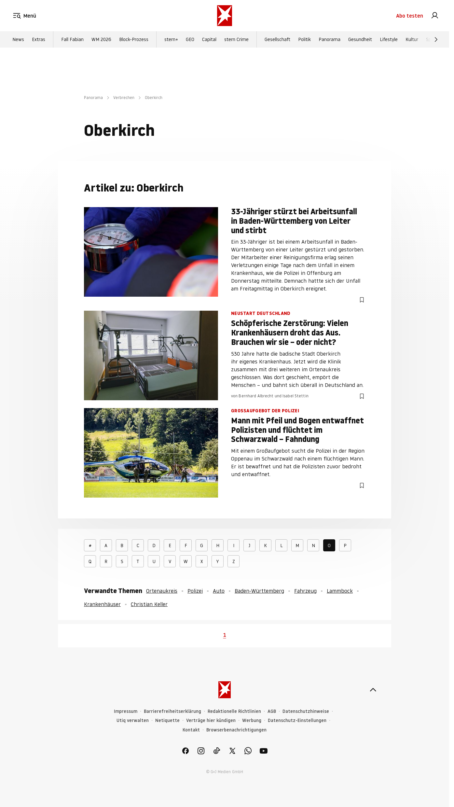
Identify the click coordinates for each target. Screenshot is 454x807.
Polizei (195, 591)
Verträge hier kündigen (211, 720)
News (18, 39)
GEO (190, 39)
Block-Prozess (133, 39)
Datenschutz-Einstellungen (297, 720)
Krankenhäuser (102, 604)
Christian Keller (149, 604)
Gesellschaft (277, 39)
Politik (304, 39)
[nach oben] (373, 690)
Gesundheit (360, 39)
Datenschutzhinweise (305, 711)
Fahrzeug (305, 591)
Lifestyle (389, 39)
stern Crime (236, 39)
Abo (409, 15)
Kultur (412, 39)
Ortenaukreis (161, 591)
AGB (272, 711)
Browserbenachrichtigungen (236, 730)
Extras (38, 39)
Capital (209, 39)
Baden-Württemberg (259, 591)
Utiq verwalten (133, 720)
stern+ (171, 39)
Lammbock (340, 591)
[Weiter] (436, 39)
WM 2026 (101, 39)
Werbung (251, 720)
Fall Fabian (72, 39)
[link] (434, 15)
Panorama (329, 39)
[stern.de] (224, 15)
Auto (219, 591)
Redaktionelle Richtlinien (234, 711)
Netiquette (167, 720)
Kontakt (191, 730)
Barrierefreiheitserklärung (172, 711)
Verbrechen (123, 97)
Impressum (125, 711)
